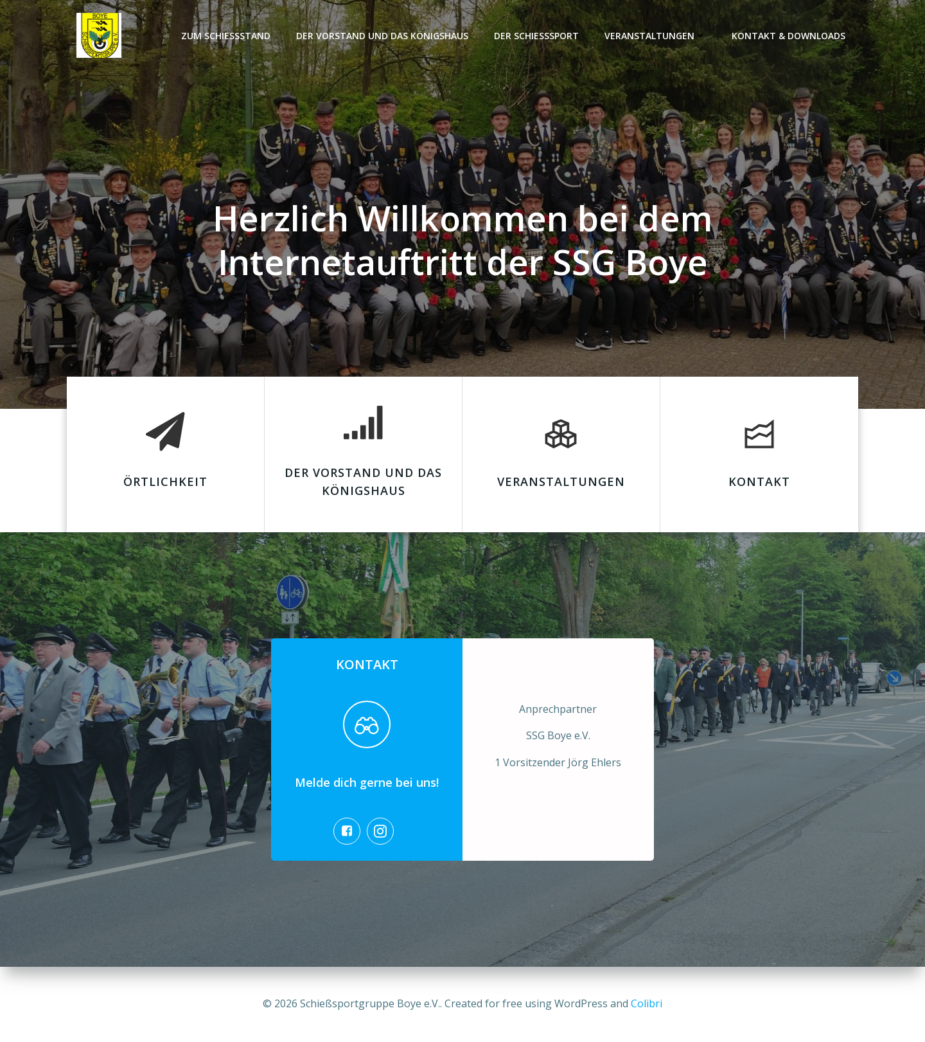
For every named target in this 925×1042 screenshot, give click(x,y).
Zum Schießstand (225, 36)
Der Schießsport (536, 36)
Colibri (646, 1003)
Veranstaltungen (655, 36)
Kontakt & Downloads (788, 36)
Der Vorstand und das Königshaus (382, 36)
